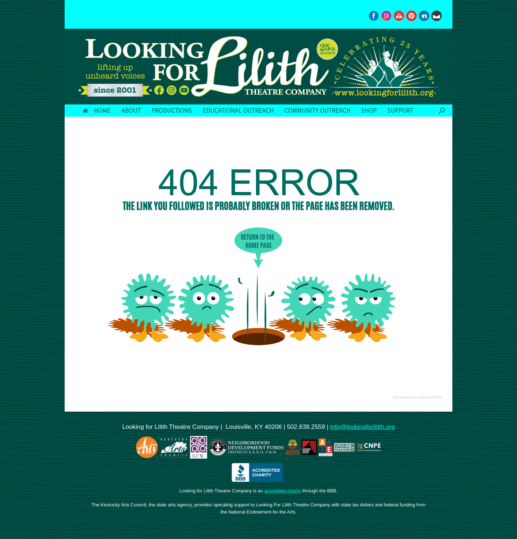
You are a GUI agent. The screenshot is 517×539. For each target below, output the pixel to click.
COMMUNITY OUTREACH (317, 110)
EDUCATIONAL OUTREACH (238, 110)
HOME (97, 110)
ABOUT (131, 110)
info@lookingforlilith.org (362, 426)
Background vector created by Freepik (417, 396)
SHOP (369, 110)
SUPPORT (400, 110)
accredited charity (282, 490)
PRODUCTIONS (172, 110)
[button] (441, 110)
